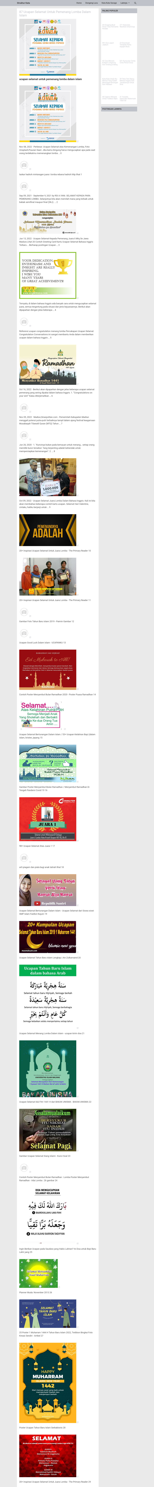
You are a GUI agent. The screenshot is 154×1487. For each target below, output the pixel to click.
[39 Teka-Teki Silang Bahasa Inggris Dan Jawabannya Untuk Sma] (128, 72)
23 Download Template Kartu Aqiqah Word (125, 45)
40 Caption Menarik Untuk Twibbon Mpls (110, 98)
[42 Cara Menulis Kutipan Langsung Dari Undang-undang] (110, 54)
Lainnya (126, 2)
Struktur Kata (23, 3)
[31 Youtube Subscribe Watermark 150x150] (128, 90)
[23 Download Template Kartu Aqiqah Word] (128, 36)
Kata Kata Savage (109, 3)
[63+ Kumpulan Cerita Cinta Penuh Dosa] (128, 54)
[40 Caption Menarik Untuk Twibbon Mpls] (110, 90)
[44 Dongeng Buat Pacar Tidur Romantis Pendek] (110, 18)
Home (79, 3)
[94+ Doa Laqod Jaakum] (110, 36)
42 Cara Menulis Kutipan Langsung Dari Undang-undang (110, 63)
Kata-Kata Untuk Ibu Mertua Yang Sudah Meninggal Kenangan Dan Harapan (110, 81)
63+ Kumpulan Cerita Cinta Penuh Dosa (127, 62)
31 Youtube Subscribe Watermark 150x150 (128, 98)
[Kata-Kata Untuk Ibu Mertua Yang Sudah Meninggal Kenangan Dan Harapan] (110, 72)
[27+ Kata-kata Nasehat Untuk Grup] (128, 18)
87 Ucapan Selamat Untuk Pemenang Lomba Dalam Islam (55, 13)
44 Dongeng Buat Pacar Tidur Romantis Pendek (110, 27)
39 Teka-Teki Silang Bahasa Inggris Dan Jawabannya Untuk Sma (127, 81)
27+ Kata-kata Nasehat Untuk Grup (127, 26)
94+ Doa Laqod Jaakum (108, 44)
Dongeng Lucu (91, 3)
